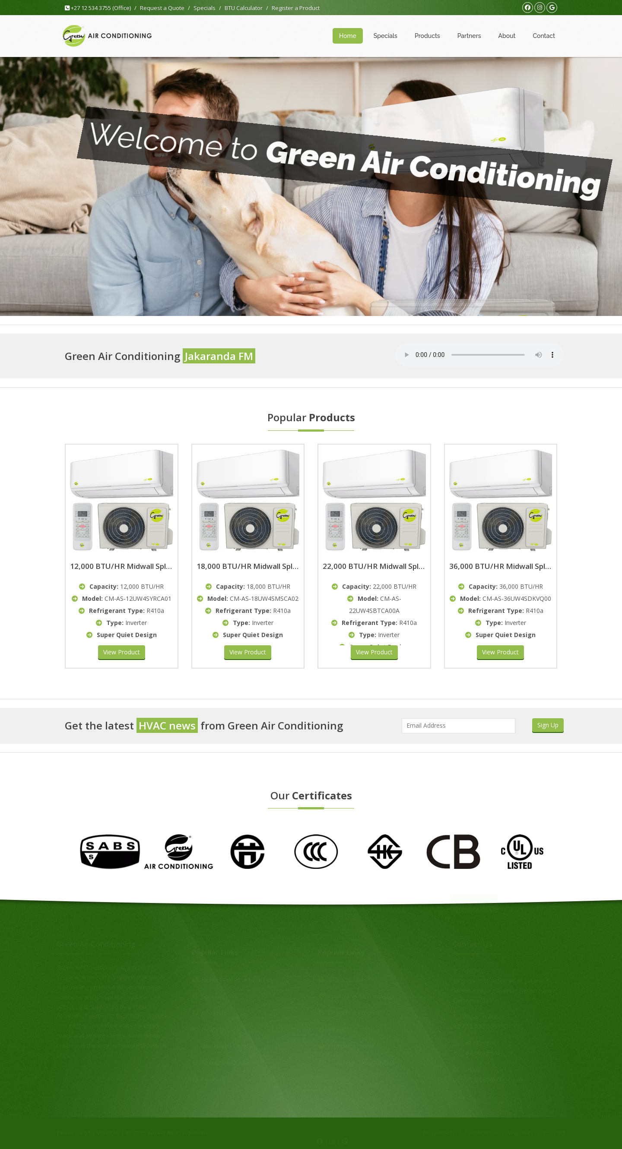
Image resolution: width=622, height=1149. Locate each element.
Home (347, 35)
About (507, 35)
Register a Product (296, 8)
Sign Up (548, 725)
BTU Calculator (244, 8)
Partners (469, 35)
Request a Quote (162, 8)
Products (427, 35)
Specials (205, 8)
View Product (121, 652)
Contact (544, 35)
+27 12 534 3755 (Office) (98, 8)
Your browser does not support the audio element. (479, 354)
